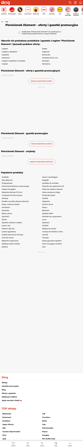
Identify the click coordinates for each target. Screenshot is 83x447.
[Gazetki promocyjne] (13, 444)
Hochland (6, 207)
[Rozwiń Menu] (70, 444)
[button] (70, 2)
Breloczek (46, 55)
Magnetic (46, 201)
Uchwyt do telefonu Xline (52, 232)
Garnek (45, 235)
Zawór (4, 219)
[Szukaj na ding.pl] (42, 444)
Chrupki (45, 238)
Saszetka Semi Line (50, 58)
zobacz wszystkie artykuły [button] (41, 162)
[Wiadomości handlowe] (55, 444)
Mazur (44, 207)
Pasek (44, 49)
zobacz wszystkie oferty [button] (41, 81)
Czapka (5, 49)
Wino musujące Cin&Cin (52, 244)
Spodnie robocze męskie (12, 222)
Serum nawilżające (50, 177)
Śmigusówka (7, 183)
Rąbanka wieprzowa (10, 241)
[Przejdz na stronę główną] (5, 3)
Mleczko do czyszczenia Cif (53, 186)
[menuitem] (13, 444)
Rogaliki (45, 180)
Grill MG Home (8, 238)
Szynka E (45, 222)
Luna (44, 219)
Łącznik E (6, 216)
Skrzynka (5, 210)
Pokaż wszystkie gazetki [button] (41, 144)
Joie (43, 247)
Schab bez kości (48, 195)
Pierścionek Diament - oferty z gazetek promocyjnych (30, 71)
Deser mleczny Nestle (11, 204)
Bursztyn (45, 61)
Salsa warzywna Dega (51, 192)
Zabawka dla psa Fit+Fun (12, 192)
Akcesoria (6, 58)
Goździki (5, 177)
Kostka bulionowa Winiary (12, 235)
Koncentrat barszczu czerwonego (15, 186)
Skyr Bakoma (7, 180)
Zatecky (5, 198)
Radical (5, 247)
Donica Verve (47, 204)
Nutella (45, 198)
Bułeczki (45, 210)
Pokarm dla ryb (8, 229)
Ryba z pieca (7, 213)
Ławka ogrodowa (9, 232)
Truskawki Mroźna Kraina (12, 195)
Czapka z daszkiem (9, 52)
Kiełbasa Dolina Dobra (11, 244)
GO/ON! (45, 226)
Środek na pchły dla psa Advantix (15, 201)
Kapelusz (46, 52)
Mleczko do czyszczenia (51, 216)
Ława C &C (6, 226)
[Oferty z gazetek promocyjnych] (28, 444)
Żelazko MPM (47, 213)
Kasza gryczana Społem (52, 241)
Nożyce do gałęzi (9, 189)
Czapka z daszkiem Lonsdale (13, 61)
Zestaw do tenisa (49, 229)
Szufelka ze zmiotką (50, 183)
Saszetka (5, 55)
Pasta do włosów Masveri (52, 189)
